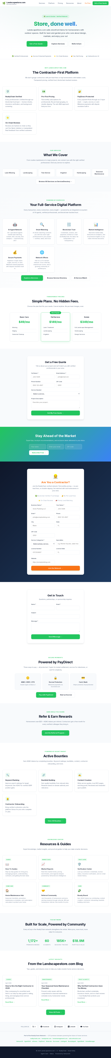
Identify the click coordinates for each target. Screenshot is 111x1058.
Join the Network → (55, 568)
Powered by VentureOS (62, 1053)
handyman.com (46, 1038)
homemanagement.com (60, 1038)
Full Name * (34, 373)
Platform (51, 3)
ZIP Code (59, 381)
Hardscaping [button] (82, 173)
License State (60, 548)
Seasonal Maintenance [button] (101, 173)
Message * (34, 621)
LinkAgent (64, 1041)
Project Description (37, 398)
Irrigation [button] (64, 173)
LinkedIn (71, 1026)
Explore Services (58, 44)
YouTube (84, 1026)
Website (33, 558)
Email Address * (61, 373)
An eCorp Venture (11, 4)
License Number (36, 548)
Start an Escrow (66, 695)
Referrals (49, 1041)
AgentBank (80, 1041)
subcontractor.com (75, 1038)
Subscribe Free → (39, 453)
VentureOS (19, 1041)
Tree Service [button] (46, 173)
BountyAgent (72, 1041)
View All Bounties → (55, 821)
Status (52, 1053)
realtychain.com (35, 1038)
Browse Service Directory (57, 278)
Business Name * (36, 505)
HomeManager (90, 1041)
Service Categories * (37, 540)
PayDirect (42, 1041)
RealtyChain (63, 1051)
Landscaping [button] (28, 173)
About (79, 3)
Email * (33, 513)
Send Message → (55, 637)
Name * (33, 604)
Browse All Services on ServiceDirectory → (55, 181)
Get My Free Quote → (55, 413)
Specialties (59, 540)
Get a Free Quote (100, 3)
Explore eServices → (32, 278)
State (58, 522)
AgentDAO (27, 1041)
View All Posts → (55, 1012)
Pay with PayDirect (46, 695)
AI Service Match (80, 278)
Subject (33, 612)
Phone (58, 513)
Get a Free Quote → (37, 44)
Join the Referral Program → (55, 733)
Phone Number (36, 381)
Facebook (45, 1026)
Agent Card (44, 1053)
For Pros (88, 3)
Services (42, 3)
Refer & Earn (76, 44)
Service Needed (36, 390)
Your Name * (60, 505)
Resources (70, 3)
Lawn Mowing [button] (11, 173)
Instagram (58, 1026)
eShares (34, 1041)
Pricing (60, 3)
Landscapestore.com (16, 3)
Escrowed (56, 1041)
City (32, 522)
